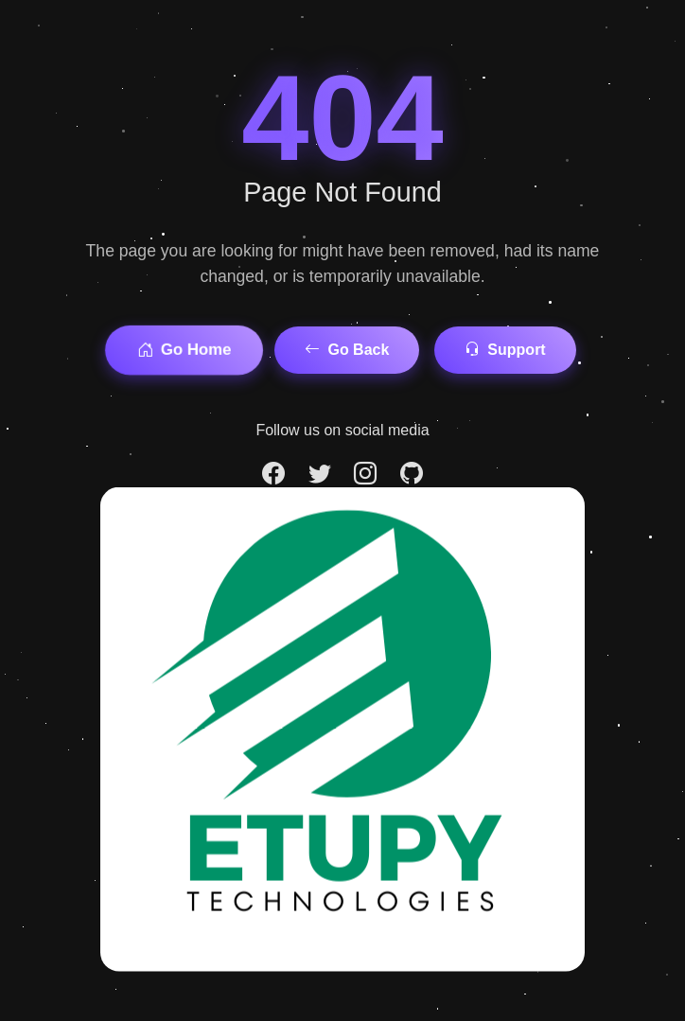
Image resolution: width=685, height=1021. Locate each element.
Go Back (347, 350)
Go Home (184, 350)
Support (505, 350)
